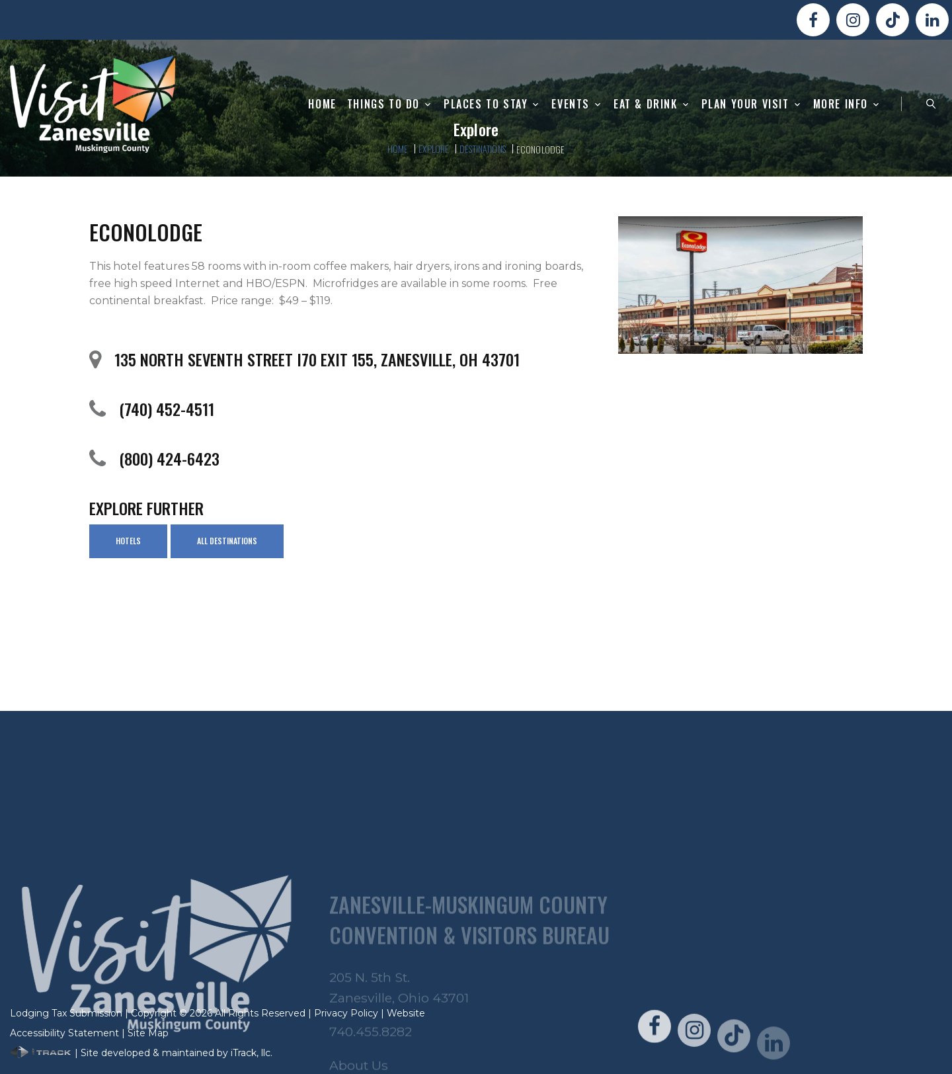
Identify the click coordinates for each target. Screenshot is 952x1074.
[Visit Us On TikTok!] (892, 19)
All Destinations (227, 540)
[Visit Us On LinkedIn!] (932, 19)
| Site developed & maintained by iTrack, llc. (141, 1053)
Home (322, 104)
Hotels (128, 540)
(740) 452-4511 (166, 409)
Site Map (148, 1033)
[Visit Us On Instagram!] (852, 19)
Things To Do (383, 104)
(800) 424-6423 (169, 458)
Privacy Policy (346, 1013)
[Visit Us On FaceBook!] (813, 19)
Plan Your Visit (745, 104)
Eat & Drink (646, 104)
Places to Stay (486, 104)
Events (570, 104)
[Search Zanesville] (931, 104)
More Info (840, 104)
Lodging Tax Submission (66, 1013)
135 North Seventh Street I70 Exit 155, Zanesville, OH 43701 (317, 359)
